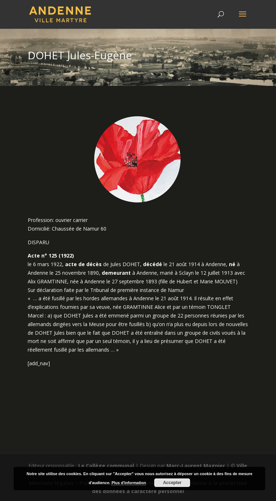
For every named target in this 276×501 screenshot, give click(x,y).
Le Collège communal (106, 465)
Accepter (172, 482)
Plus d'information (128, 483)
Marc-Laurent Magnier (195, 465)
